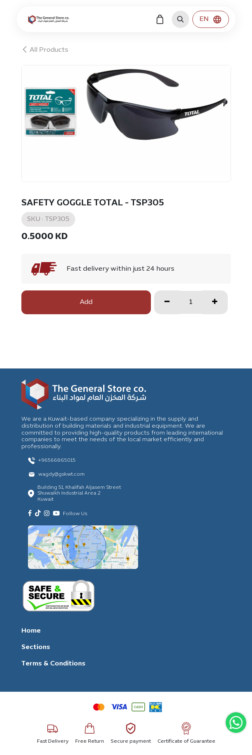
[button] (180, 19)
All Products (44, 50)
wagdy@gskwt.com (61, 474)
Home (31, 631)
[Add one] (215, 302)
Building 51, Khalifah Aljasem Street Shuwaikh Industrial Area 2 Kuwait (79, 493)
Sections (35, 647)
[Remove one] (167, 302)
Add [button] (86, 302)
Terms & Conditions (53, 664)
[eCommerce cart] (160, 19)
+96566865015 (57, 460)
